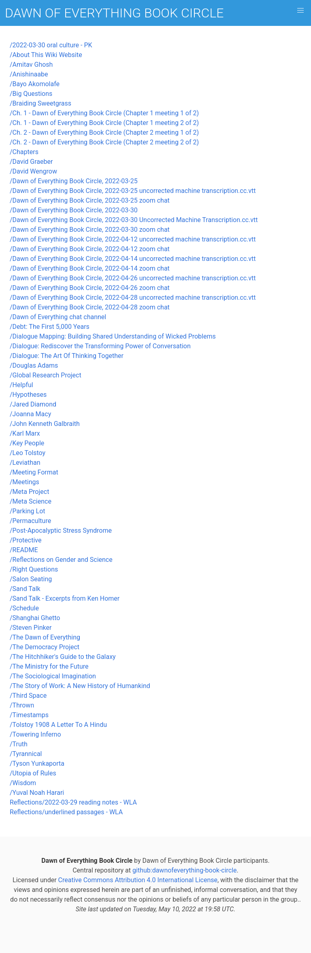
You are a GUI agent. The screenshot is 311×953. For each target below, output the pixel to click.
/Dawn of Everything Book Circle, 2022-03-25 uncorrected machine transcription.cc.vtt (133, 191)
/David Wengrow (33, 171)
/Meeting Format (34, 472)
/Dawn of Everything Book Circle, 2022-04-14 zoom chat (90, 268)
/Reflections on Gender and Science (61, 559)
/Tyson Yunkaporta (37, 763)
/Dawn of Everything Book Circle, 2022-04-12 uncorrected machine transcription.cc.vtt (133, 239)
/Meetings (24, 482)
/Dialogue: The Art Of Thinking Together (67, 356)
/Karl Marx (25, 433)
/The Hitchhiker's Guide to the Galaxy (63, 657)
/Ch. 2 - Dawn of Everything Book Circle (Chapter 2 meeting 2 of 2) (104, 142)
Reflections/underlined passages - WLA (66, 812)
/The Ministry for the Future (49, 666)
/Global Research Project (45, 375)
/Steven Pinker (30, 627)
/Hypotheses (28, 394)
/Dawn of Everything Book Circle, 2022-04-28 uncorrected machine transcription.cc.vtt (133, 297)
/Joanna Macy (30, 414)
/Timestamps (29, 715)
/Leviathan (25, 462)
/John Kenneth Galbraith (45, 424)
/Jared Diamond (33, 404)
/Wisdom (23, 783)
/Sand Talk (25, 589)
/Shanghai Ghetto (35, 618)
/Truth (19, 744)
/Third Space (28, 695)
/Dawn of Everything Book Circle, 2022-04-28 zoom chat (90, 307)
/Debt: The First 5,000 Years (49, 326)
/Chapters (24, 152)
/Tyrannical (26, 754)
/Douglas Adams (34, 365)
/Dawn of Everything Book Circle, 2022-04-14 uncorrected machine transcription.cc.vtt (133, 259)
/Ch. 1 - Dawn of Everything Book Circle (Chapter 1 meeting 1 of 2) (104, 113)
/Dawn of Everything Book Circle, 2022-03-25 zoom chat (90, 200)
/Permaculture (30, 521)
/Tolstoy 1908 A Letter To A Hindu (58, 725)
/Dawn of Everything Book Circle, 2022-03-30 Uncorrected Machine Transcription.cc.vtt (134, 220)
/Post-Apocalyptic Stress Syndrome (61, 530)
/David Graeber (31, 161)
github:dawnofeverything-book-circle (184, 870)
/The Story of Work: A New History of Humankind (80, 686)
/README (24, 550)
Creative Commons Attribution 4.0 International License (137, 880)
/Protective (25, 540)
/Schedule (24, 608)
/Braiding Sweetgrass (40, 103)
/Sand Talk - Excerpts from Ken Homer (64, 598)
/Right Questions (34, 569)
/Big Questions (31, 93)
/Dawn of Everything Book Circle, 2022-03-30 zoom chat (90, 229)
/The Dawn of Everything (45, 637)
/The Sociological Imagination (53, 676)
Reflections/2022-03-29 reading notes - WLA (73, 802)
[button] (300, 10)
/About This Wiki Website (46, 55)
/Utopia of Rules (33, 773)
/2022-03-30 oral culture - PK (51, 45)
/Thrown (22, 705)
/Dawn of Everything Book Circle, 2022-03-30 (74, 210)
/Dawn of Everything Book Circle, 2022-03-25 (74, 181)
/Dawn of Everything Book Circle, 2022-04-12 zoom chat (90, 249)
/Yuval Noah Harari (37, 792)
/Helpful (21, 385)
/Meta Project (29, 492)
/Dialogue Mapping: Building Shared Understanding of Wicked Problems (113, 336)
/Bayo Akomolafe (35, 84)
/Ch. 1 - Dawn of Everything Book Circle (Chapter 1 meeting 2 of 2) (104, 123)
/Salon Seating (31, 579)
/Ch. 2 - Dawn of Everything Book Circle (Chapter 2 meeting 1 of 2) (104, 132)
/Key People (27, 443)
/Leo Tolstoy (27, 453)
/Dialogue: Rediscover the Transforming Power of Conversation (100, 346)
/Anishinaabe (29, 74)
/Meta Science (30, 501)
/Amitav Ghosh (31, 64)
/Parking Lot (27, 511)
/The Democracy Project (44, 647)
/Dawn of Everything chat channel (58, 317)
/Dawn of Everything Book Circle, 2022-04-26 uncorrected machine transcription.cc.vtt (133, 278)
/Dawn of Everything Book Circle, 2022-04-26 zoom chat (90, 288)
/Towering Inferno (35, 734)
